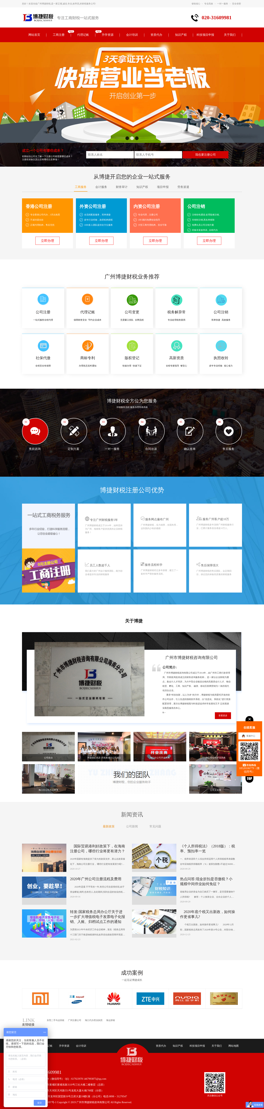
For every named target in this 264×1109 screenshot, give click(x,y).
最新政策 (109, 826)
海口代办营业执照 (93, 1020)
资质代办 (156, 34)
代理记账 (83, 34)
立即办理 (47, 241)
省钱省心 (195, 3)
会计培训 (132, 34)
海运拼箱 (110, 1020)
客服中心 (250, 736)
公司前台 (48, 757)
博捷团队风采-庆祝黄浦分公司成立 (104, 757)
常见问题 (155, 826)
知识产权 (181, 34)
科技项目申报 (205, 34)
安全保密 (236, 3)
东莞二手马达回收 (55, 1020)
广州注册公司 (74, 1020)
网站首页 (34, 34)
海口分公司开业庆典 (160, 757)
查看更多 (223, 715)
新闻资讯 (132, 814)
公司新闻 (132, 826)
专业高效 (208, 3)
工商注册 (59, 34)
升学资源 (107, 34)
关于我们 (230, 34)
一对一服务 (222, 3)
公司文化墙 (215, 790)
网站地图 (233, 1045)
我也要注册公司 (205, 154)
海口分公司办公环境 (48, 790)
